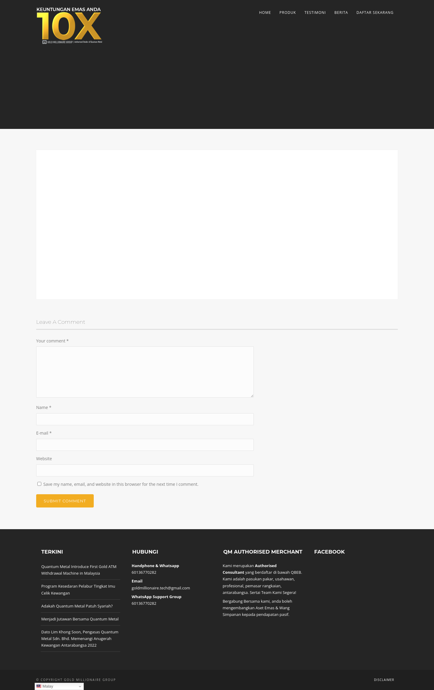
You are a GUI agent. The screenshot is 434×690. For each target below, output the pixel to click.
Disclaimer (384, 680)
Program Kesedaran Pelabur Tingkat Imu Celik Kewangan (78, 589)
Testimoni (315, 12)
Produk (287, 12)
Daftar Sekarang (375, 12)
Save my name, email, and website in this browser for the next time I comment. (121, 484)
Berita (341, 12)
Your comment (52, 341)
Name (44, 407)
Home (265, 12)
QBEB (296, 572)
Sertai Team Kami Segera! (273, 592)
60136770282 (144, 572)
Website (44, 458)
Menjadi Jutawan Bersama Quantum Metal (80, 619)
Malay (44, 686)
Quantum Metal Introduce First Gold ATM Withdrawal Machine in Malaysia (78, 570)
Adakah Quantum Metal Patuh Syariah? (77, 606)
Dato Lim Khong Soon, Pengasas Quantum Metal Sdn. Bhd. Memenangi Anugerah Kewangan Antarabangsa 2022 (79, 638)
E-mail (44, 433)
